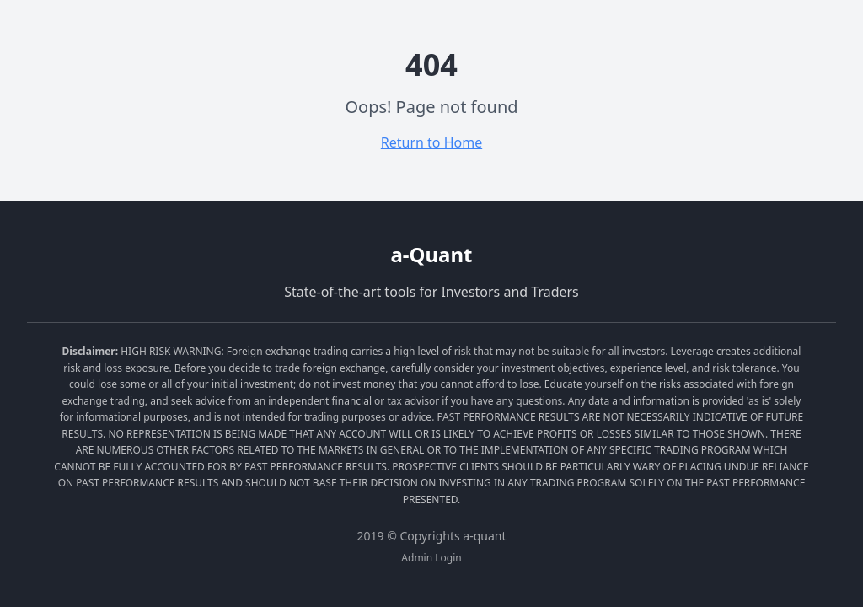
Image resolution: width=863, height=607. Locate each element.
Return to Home (431, 142)
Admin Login (431, 558)
